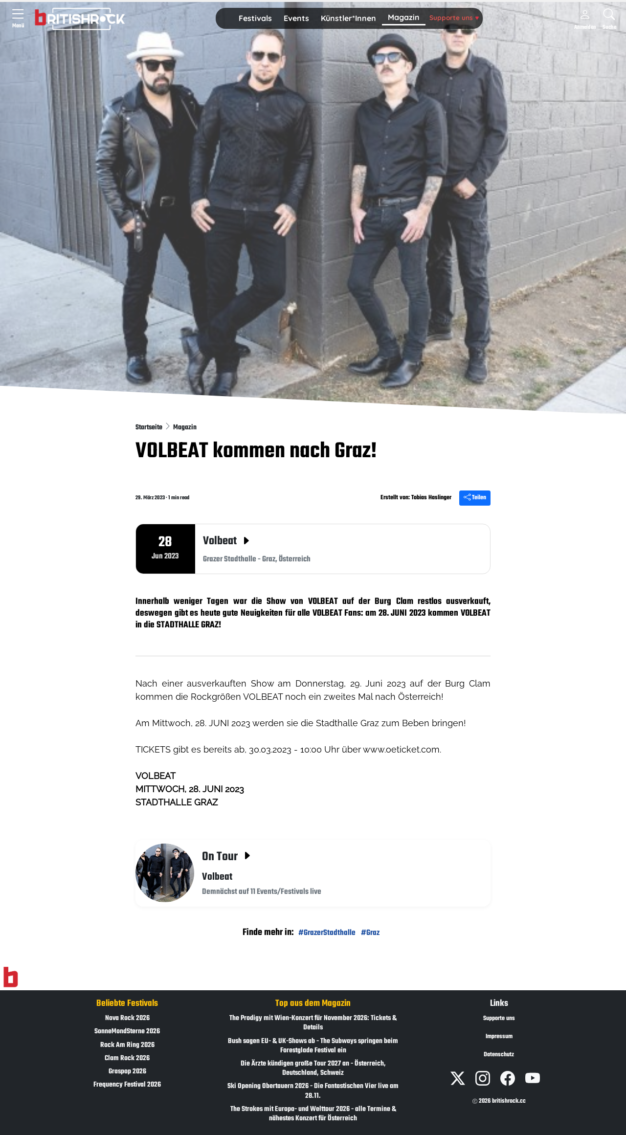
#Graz (370, 933)
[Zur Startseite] (10, 977)
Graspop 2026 (127, 1071)
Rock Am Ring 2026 (127, 1045)
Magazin (404, 17)
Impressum (499, 1037)
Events (296, 18)
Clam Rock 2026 (127, 1058)
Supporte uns (454, 17)
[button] (255, 18)
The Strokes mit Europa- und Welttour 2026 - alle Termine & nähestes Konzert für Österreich (313, 1114)
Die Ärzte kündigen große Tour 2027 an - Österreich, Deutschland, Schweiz (313, 1068)
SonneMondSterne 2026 (127, 1031)
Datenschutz (499, 1055)
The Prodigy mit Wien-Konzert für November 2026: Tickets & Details (313, 1023)
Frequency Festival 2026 (127, 1084)
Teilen (475, 498)
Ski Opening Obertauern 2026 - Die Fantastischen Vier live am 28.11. (313, 1091)
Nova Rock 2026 (127, 1018)
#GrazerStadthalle (327, 933)
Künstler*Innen (348, 18)
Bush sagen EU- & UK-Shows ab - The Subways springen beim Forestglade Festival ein (313, 1046)
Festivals (255, 18)
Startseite (149, 427)
